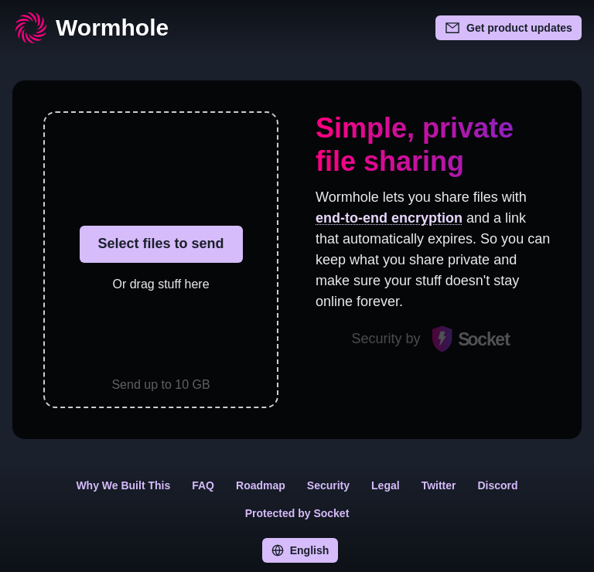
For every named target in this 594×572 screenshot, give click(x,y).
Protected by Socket (297, 513)
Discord (498, 485)
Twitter (439, 485)
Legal (385, 485)
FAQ (203, 485)
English (300, 550)
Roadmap (260, 485)
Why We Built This (123, 485)
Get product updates (508, 28)
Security (328, 485)
